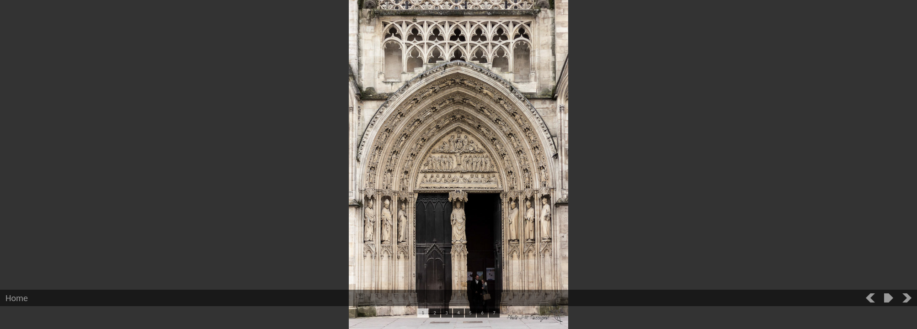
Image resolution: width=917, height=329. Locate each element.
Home (16, 297)
